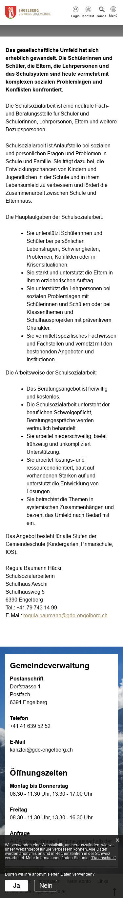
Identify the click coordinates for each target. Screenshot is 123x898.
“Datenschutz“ (103, 858)
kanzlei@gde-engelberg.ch (41, 750)
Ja (16, 885)
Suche (102, 16)
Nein (45, 885)
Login (75, 16)
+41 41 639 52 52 (30, 726)
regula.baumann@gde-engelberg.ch (65, 615)
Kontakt (88, 16)
